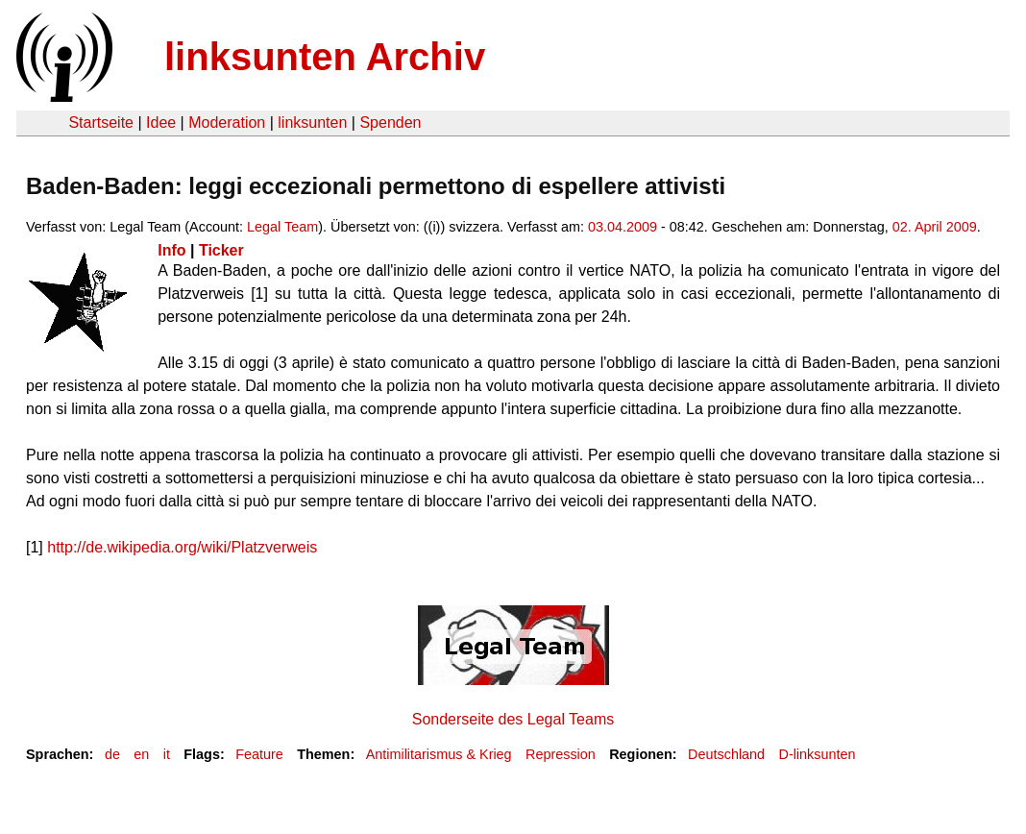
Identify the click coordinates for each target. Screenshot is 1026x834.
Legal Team (282, 226)
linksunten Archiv (324, 57)
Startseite (101, 122)
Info (171, 250)
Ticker (221, 250)
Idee (161, 122)
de (112, 754)
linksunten (312, 122)
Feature (259, 754)
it (166, 754)
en (141, 754)
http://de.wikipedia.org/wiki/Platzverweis (182, 547)
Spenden (390, 122)
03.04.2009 (622, 226)
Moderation (226, 122)
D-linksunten (816, 754)
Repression (560, 754)
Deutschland (726, 754)
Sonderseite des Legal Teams (513, 719)
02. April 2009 (934, 226)
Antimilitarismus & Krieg (439, 754)
